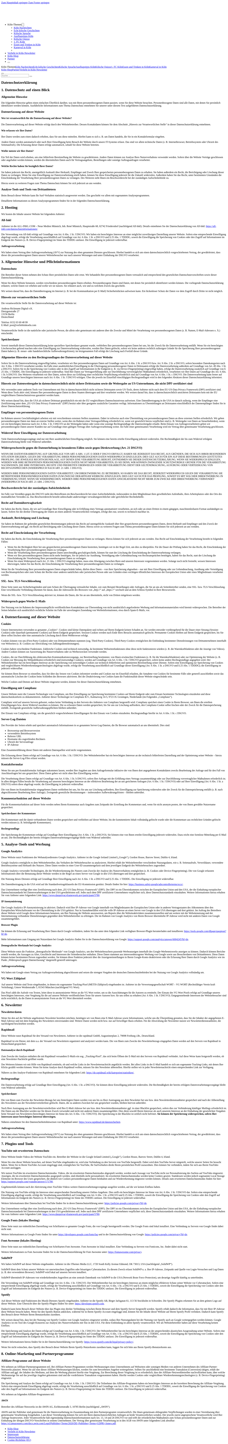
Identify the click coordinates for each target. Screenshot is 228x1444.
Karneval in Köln (22, 47)
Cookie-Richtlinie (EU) (19, 1440)
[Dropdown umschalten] (23, 24)
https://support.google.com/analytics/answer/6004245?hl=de (158, 939)
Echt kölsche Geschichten (27, 30)
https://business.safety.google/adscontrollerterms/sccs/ (156, 884)
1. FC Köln (19, 41)
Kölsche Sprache (22, 33)
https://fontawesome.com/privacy (124, 1252)
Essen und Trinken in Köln (27, 44)
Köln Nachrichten (23, 27)
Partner (11, 58)
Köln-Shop (6, 69)
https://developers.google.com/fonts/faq (78, 1234)
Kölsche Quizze (22, 39)
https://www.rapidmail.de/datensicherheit (99, 1122)
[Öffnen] (9, 62)
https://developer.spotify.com (89, 1303)
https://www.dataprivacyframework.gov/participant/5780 (71, 895)
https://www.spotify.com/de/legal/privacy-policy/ (108, 1342)
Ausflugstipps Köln (23, 36)
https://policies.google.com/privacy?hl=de (126, 1203)
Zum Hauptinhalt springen (14, 2)
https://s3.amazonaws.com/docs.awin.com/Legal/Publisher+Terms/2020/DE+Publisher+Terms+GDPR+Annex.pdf (58, 1423)
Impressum (13, 1434)
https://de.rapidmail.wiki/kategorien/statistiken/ (110, 1072)
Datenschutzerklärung (18, 1437)
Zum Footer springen (38, 2)
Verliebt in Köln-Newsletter (21, 53)
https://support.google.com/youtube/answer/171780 (27, 1181)
